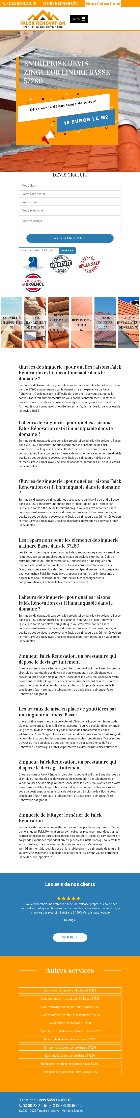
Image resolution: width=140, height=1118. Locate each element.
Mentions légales (72, 1110)
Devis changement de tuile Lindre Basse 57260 (70, 998)
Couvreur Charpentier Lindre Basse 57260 (70, 990)
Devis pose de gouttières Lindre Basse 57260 (70, 1071)
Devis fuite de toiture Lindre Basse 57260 (70, 1039)
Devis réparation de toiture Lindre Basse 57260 (70, 1015)
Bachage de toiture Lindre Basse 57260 (70, 1055)
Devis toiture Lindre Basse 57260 (70, 1023)
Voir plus (70, 937)
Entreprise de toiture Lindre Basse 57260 (70, 1047)
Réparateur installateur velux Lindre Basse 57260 (70, 1031)
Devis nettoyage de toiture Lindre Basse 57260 (70, 1006)
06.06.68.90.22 (61, 4)
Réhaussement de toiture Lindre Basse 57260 (70, 1063)
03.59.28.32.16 (19, 4)
